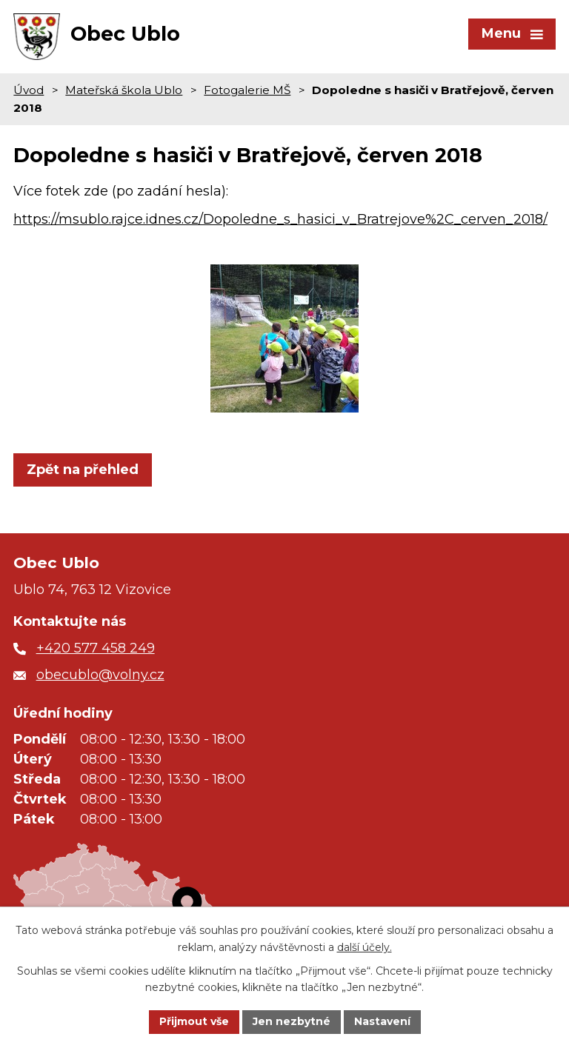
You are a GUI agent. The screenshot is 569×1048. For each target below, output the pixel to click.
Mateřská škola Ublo (123, 90)
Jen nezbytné (291, 1021)
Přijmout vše (194, 1021)
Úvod (28, 90)
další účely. (364, 947)
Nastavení (382, 1021)
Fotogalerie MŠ (247, 90)
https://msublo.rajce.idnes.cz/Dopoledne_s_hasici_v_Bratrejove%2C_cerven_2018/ (280, 219)
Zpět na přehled (83, 469)
